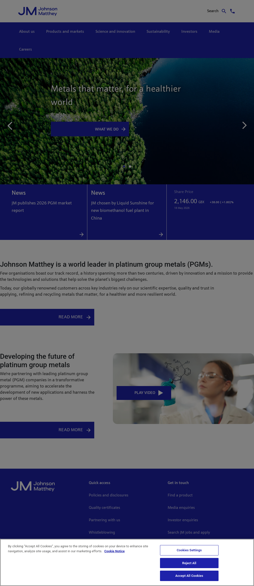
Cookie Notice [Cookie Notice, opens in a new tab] (114, 551)
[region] (127, 562)
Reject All (189, 563)
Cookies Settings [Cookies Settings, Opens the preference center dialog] (189, 550)
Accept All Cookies (189, 576)
